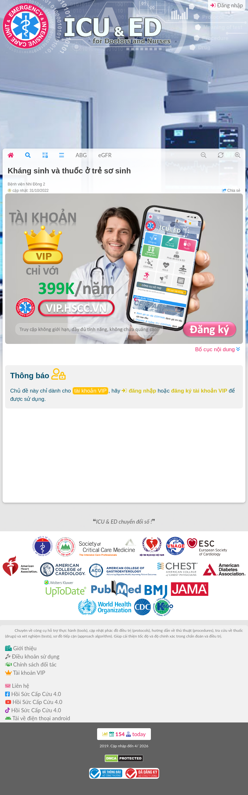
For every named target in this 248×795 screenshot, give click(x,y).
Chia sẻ (231, 190)
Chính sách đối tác (31, 664)
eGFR (105, 155)
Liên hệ (17, 685)
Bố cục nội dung (217, 349)
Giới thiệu (21, 648)
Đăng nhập (226, 5)
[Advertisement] (124, 100)
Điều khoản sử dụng (32, 656)
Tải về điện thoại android (37, 718)
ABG (81, 155)
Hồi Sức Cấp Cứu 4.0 (33, 694)
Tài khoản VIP (25, 672)
